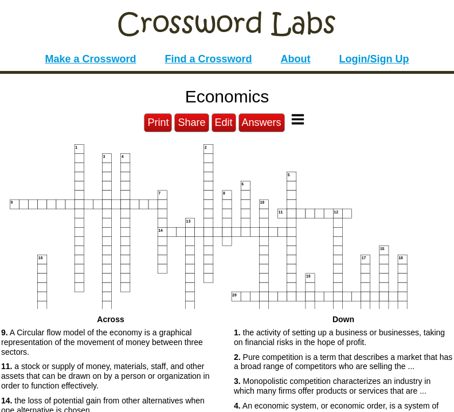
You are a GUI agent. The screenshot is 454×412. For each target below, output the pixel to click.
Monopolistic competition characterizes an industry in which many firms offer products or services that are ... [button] (332, 386)
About (296, 59)
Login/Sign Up (374, 59)
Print (158, 122)
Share (191, 122)
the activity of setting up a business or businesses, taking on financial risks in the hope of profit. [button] (339, 337)
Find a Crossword (208, 59)
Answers (261, 122)
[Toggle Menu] (298, 119)
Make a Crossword (90, 59)
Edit (224, 122)
